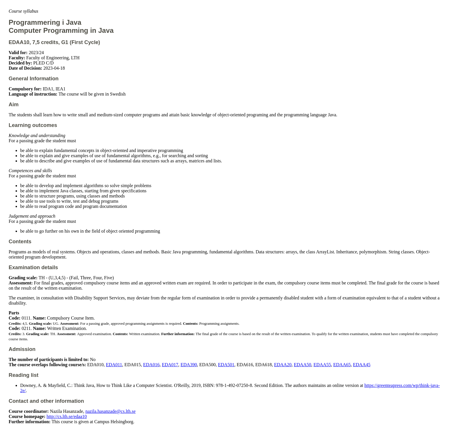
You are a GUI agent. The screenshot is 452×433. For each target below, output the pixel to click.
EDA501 (226, 364)
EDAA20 (282, 364)
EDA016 (151, 364)
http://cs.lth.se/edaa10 (67, 416)
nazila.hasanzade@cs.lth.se (110, 411)
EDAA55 (322, 364)
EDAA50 (302, 364)
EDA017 (170, 364)
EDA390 (188, 364)
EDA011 (114, 364)
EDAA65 (342, 364)
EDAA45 (361, 364)
